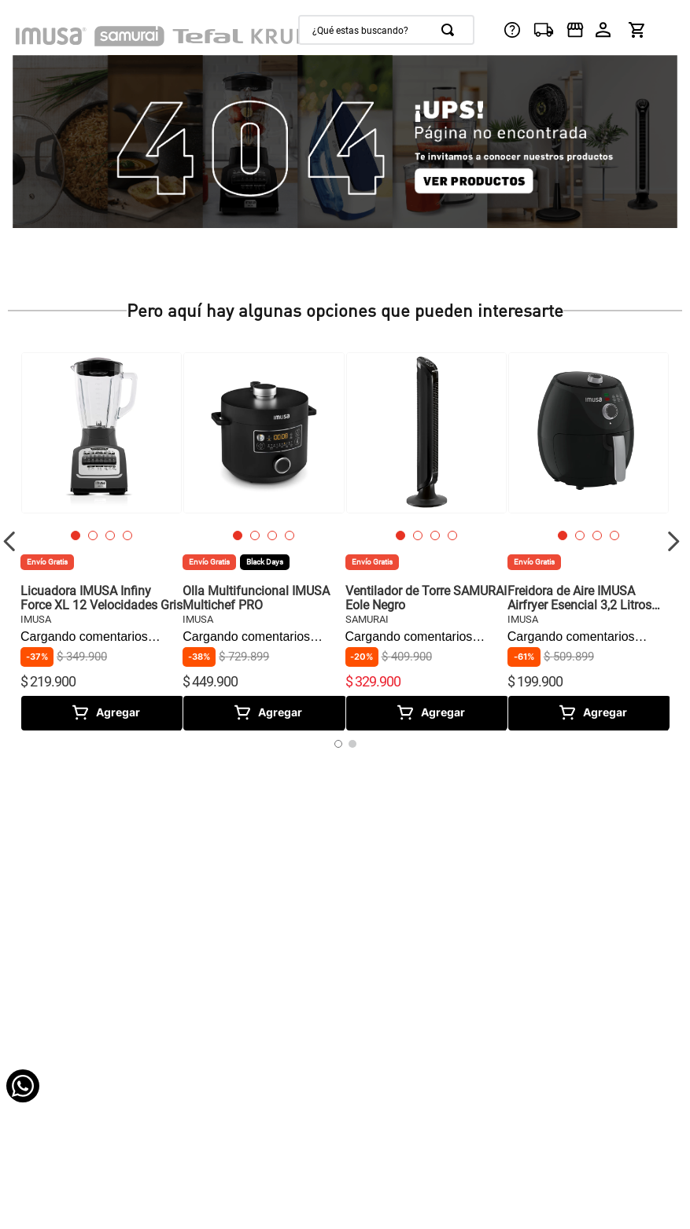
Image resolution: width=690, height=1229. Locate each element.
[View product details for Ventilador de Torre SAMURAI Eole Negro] (426, 541)
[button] (75, 535)
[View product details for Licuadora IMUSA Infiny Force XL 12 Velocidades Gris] (101, 541)
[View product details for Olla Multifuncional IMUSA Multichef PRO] (264, 541)
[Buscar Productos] (450, 30)
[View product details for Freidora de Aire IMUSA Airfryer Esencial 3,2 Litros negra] (588, 541)
